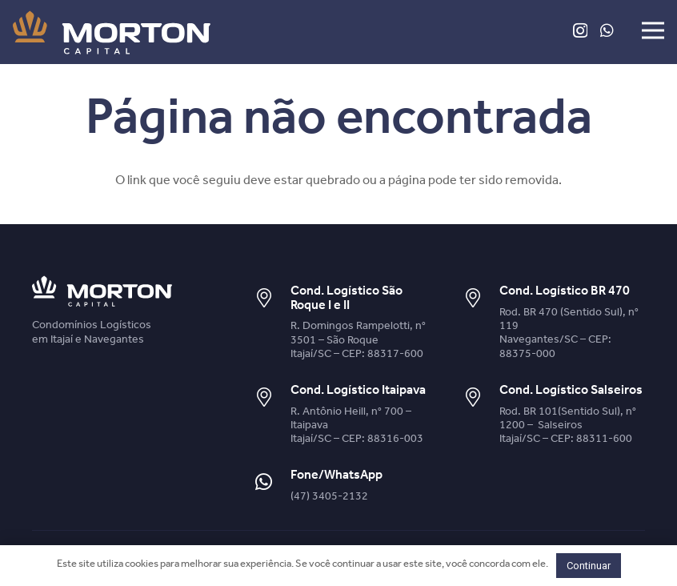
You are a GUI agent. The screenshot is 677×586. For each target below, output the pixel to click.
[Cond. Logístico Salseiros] (480, 398)
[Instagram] (580, 30)
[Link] (111, 32)
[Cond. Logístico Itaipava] (272, 398)
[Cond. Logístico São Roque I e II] (272, 299)
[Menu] (653, 30)
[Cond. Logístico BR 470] (480, 299)
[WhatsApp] (607, 30)
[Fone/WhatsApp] (272, 483)
